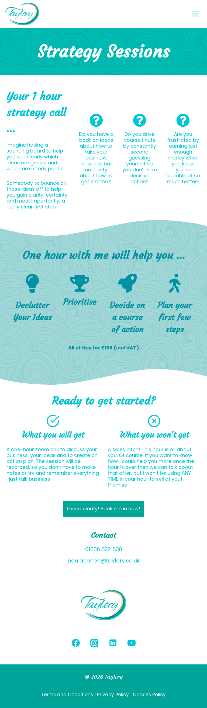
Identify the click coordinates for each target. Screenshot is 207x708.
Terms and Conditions (67, 694)
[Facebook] (76, 643)
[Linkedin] (113, 643)
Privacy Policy (113, 694)
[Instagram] (94, 643)
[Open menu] (198, 13)
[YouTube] (131, 643)
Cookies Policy (149, 694)
